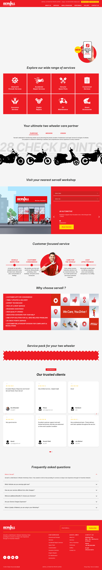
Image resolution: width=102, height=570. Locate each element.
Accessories (52, 558)
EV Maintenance (53, 555)
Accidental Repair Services (56, 542)
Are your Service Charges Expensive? (15, 502)
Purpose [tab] (34, 133)
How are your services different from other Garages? (20, 491)
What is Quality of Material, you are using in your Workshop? (22, 508)
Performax (77, 5)
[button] (50, 452)
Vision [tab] (63, 133)
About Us (48, 5)
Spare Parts (52, 545)
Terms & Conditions (95, 566)
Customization (52, 547)
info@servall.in (77, 1)
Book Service (85, 1)
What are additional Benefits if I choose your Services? (20, 496)
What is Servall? (9, 475)
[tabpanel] (51, 32)
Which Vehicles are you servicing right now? (17, 485)
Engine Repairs (53, 553)
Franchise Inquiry (94, 1)
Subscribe (92, 528)
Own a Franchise (66, 5)
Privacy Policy (87, 566)
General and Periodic (54, 537)
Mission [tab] (49, 133)
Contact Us (95, 5)
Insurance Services (54, 550)
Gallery (86, 5)
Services (56, 5)
